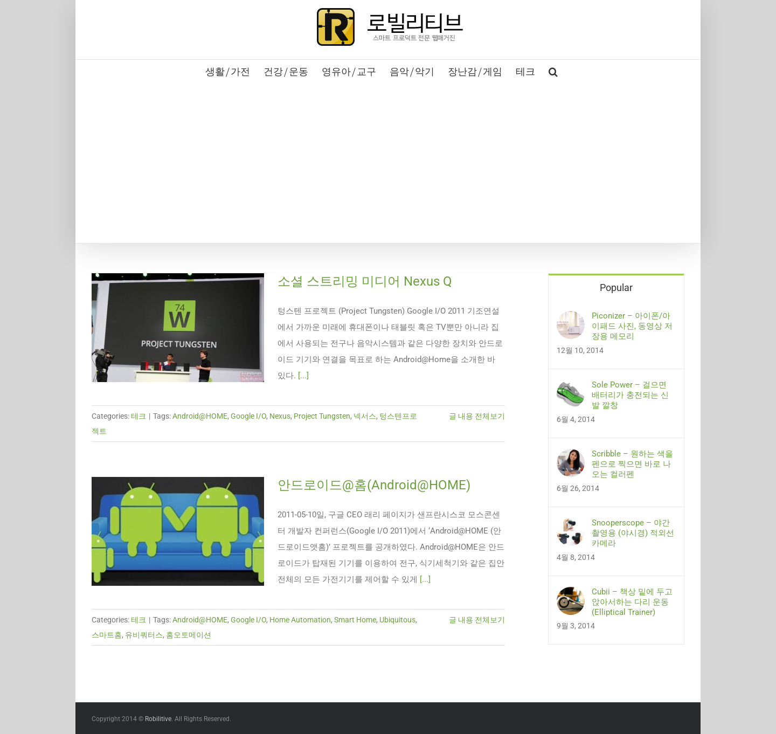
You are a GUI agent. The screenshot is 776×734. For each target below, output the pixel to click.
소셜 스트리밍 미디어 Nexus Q (365, 281)
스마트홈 (107, 635)
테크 (138, 416)
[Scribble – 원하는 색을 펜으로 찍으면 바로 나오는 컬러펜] (571, 457)
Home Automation (300, 619)
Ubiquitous (397, 619)
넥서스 (365, 416)
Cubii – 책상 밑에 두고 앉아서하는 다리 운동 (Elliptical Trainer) (632, 602)
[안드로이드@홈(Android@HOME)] (178, 531)
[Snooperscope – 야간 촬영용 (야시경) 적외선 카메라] (571, 526)
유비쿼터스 (144, 635)
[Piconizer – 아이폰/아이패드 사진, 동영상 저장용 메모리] (571, 319)
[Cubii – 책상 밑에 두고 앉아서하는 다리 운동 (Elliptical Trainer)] (571, 595)
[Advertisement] (388, 162)
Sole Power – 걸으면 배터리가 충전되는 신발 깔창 (630, 395)
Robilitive (158, 719)
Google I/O (248, 416)
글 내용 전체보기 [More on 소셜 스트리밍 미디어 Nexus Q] (477, 416)
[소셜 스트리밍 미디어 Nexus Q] (178, 327)
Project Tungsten (322, 416)
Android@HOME (199, 416)
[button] (553, 70)
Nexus (279, 416)
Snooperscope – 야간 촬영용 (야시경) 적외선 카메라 (633, 533)
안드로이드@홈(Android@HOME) (374, 485)
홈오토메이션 (188, 635)
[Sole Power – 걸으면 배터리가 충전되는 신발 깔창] (571, 388)
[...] (303, 375)
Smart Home (355, 619)
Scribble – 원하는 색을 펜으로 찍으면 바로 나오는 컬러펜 (632, 464)
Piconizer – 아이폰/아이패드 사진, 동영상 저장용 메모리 (632, 326)
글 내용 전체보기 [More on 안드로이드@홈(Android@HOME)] (477, 619)
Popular (616, 287)
